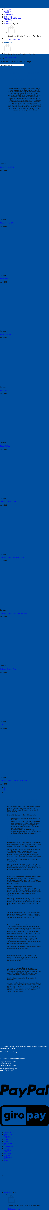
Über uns (7, 1146)
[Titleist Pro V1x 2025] (24, 216)
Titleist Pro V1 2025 (7, 167)
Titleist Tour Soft (5, 334)
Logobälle (7, 11)
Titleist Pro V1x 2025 (7, 223)
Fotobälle (7, 13)
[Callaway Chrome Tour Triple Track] (24, 718)
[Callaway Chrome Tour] (24, 662)
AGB (5, 1145)
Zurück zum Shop (10, 57)
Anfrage (6, 21)
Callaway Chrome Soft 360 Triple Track (13, 613)
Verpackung (8, 16)
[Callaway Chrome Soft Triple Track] (24, 551)
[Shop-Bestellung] (12, 65)
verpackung (8, 1153)
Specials (7, 1136)
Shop (6, 23)
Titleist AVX (4, 279)
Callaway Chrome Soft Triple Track (12, 557)
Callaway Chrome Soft (8, 502)
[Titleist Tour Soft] (24, 328)
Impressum (8, 1143)
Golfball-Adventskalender (12, 18)
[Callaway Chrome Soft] (24, 495)
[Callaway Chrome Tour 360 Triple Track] (24, 774)
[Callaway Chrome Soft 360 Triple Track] (24, 607)
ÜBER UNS (8, 9)
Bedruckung (8, 20)
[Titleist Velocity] (24, 383)
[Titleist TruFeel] (24, 439)
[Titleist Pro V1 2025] (24, 160)
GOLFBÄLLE (8, 14)
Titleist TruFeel (5, 446)
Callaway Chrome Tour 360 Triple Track (13, 780)
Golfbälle (7, 1152)
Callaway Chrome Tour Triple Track (12, 725)
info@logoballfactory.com (9, 1069)
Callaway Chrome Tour (8, 669)
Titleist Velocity (5, 390)
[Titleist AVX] (24, 272)
